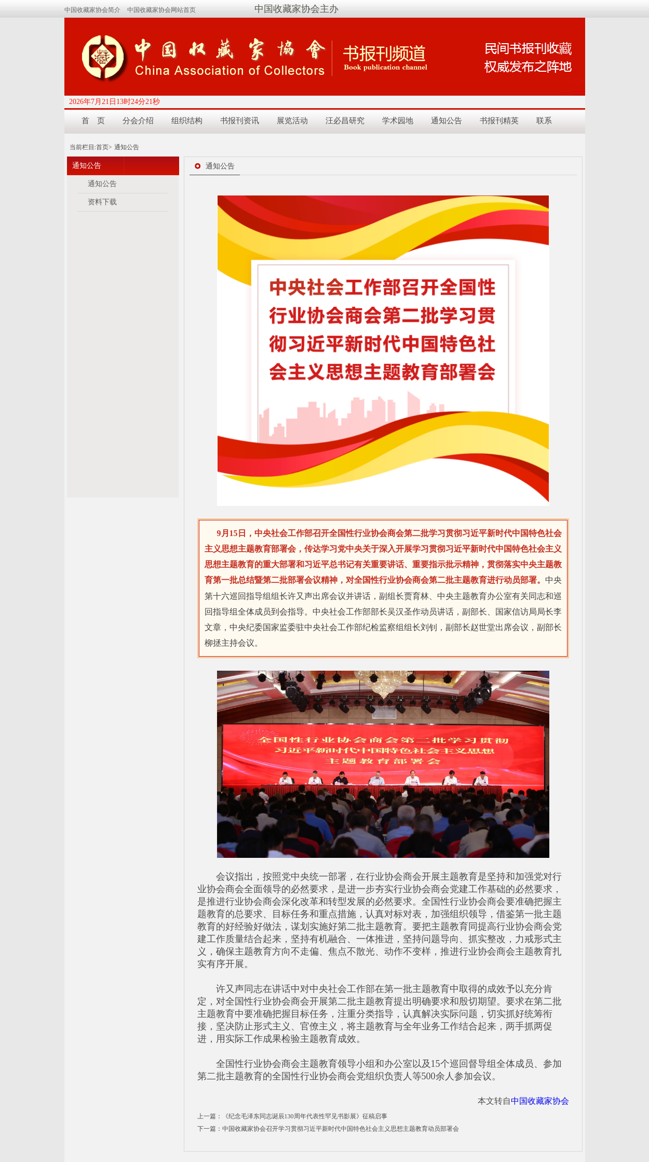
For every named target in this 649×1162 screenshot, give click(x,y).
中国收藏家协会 (540, 1100)
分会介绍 (138, 120)
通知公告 (446, 120)
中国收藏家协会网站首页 (161, 10)
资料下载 (102, 202)
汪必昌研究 (345, 120)
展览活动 (292, 120)
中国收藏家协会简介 (92, 10)
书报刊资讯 (239, 120)
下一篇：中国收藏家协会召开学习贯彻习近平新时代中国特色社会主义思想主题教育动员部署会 (328, 1128)
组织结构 (186, 120)
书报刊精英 (499, 120)
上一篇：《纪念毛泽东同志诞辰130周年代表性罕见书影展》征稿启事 (292, 1116)
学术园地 (397, 120)
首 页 (93, 120)
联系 (544, 120)
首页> (104, 147)
